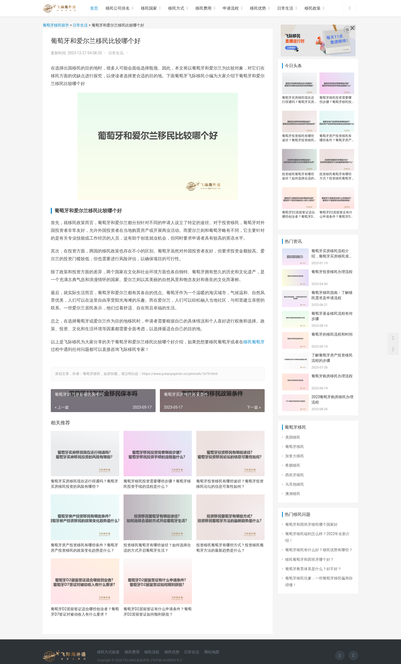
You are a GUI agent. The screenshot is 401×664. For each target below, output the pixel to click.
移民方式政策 (108, 652)
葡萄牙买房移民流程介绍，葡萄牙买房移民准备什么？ (332, 256)
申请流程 (231, 8)
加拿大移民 (294, 456)
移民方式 (176, 8)
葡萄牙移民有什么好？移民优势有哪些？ (319, 550)
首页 (94, 8)
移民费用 (203, 8)
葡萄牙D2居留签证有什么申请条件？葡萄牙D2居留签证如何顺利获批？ (158, 611)
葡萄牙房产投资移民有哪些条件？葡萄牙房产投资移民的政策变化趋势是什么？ (84, 547)
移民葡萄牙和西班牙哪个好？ (309, 559)
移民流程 (151, 652)
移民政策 (312, 8)
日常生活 (285, 8)
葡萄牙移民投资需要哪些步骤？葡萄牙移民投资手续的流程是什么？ (157, 484)
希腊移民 (292, 465)
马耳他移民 (294, 484)
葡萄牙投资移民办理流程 (332, 272)
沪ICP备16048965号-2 (166, 660)
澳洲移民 (292, 494)
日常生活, (116, 53)
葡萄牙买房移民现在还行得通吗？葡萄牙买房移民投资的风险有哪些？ (84, 484)
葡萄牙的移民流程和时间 (332, 334)
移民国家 (149, 8)
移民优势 (258, 8)
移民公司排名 (118, 8)
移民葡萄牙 (254, 341)
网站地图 (211, 652)
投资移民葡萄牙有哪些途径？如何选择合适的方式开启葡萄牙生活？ (157, 547)
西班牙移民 (294, 475)
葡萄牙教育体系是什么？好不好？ (313, 569)
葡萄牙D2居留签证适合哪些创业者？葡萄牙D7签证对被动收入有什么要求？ (85, 611)
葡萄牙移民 (294, 446)
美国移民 (292, 437)
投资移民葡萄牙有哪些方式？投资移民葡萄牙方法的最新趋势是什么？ (230, 547)
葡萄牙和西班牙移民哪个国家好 (311, 524)
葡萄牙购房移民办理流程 (332, 376)
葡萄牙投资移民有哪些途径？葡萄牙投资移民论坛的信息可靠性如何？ (230, 484)
